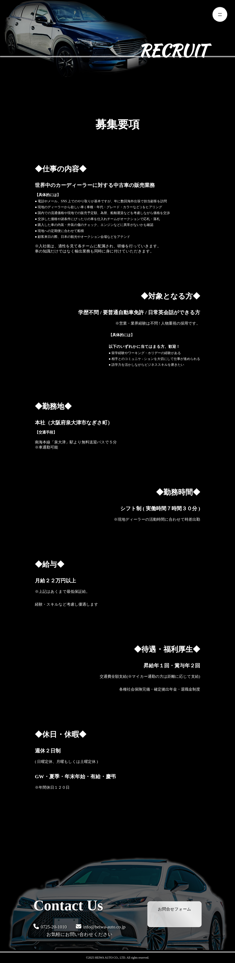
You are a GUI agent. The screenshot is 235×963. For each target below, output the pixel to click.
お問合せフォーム (174, 909)
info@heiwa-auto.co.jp (100, 926)
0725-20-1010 (50, 926)
